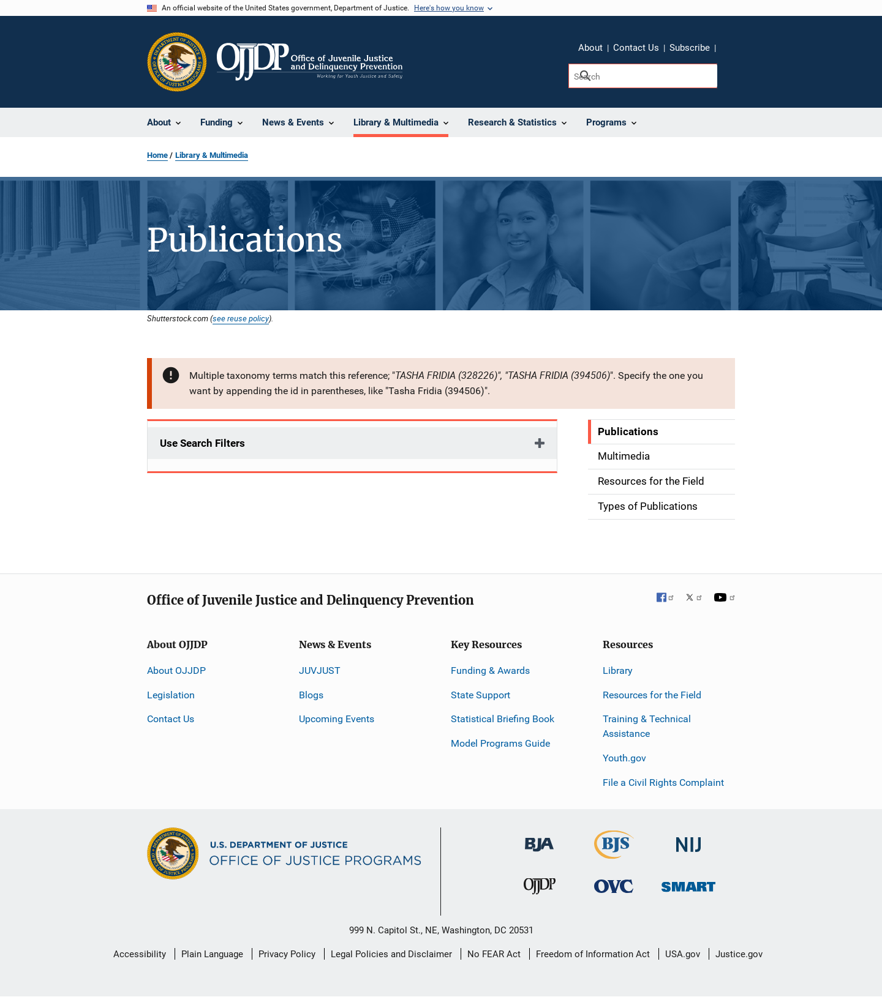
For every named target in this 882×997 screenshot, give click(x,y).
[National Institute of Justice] (688, 839)
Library (618, 670)
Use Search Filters (202, 443)
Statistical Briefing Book (502, 719)
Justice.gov (739, 954)
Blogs (311, 695)
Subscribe (689, 47)
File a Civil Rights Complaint (663, 782)
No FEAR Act (494, 954)
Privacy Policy (286, 954)
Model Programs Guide (500, 743)
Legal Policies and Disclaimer (391, 954)
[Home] (309, 61)
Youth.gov (624, 758)
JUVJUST (320, 670)
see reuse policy (241, 318)
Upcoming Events (336, 719)
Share (729, 49)
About (590, 47)
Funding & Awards (490, 670)
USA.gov (682, 954)
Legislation (171, 695)
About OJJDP (176, 670)
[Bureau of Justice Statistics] (614, 853)
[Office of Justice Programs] (177, 62)
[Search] (642, 76)
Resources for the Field (652, 695)
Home (157, 155)
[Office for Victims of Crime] (613, 886)
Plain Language (212, 954)
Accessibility (139, 954)
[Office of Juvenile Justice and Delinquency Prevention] (540, 889)
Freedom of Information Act (593, 954)
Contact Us (636, 47)
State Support (480, 695)
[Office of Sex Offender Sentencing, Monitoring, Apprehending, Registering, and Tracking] (688, 883)
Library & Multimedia (211, 155)
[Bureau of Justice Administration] (539, 838)
